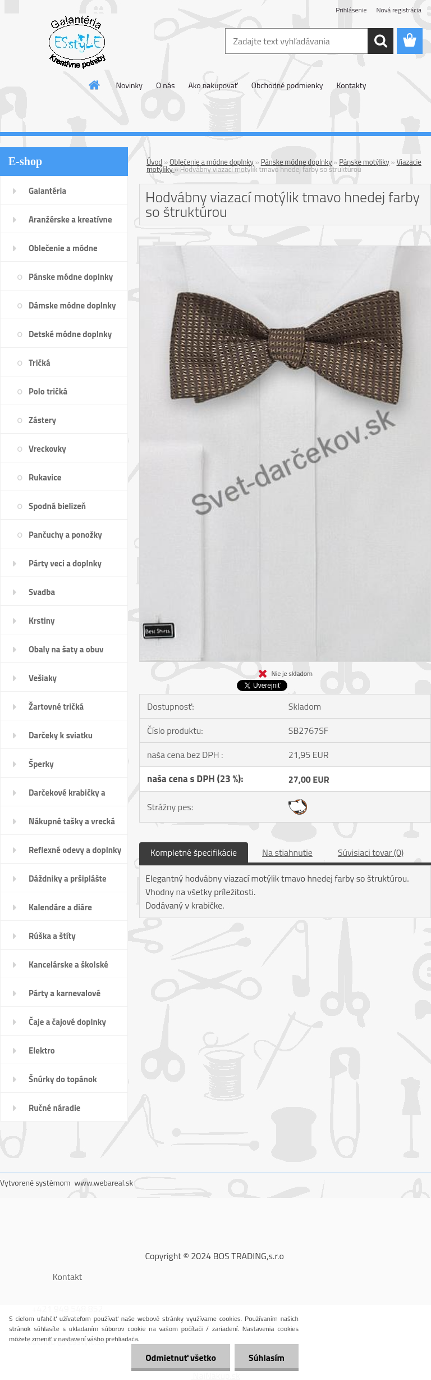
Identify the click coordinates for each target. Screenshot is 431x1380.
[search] (380, 41)
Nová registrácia (398, 9)
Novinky (129, 85)
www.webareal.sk (104, 1182)
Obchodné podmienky (287, 85)
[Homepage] (95, 85)
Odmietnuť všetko (180, 1357)
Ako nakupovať (212, 85)
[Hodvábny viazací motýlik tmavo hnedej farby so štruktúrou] (285, 250)
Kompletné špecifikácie (193, 852)
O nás (165, 85)
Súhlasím (267, 1357)
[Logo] (77, 41)
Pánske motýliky (364, 161)
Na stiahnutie (287, 852)
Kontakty (351, 85)
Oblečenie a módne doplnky (211, 161)
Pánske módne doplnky (296, 161)
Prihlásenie (351, 9)
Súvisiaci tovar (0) (371, 852)
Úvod (154, 161)
